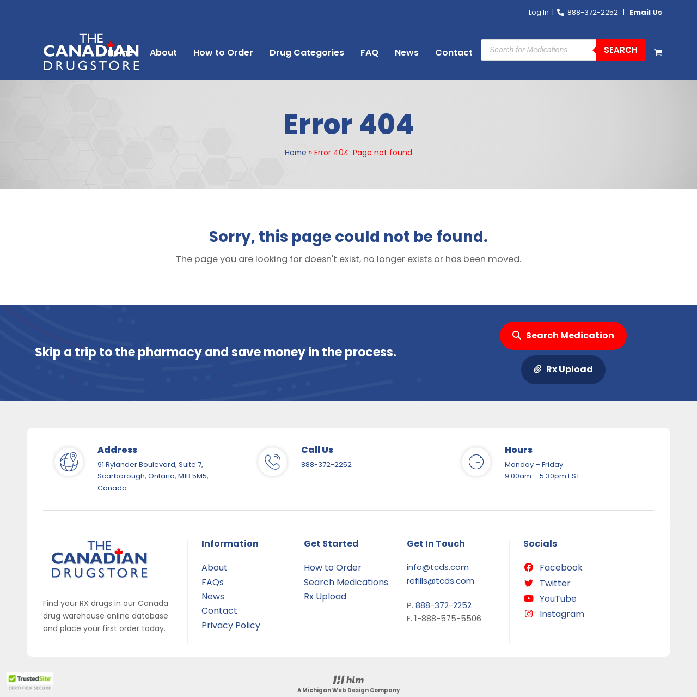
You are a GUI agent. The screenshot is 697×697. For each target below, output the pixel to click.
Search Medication (563, 336)
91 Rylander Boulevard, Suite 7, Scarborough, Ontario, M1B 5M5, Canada (153, 476)
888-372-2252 (592, 12)
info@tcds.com (438, 567)
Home (296, 152)
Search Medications (346, 582)
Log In (539, 12)
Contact (219, 610)
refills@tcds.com (440, 580)
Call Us (317, 450)
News (212, 596)
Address (117, 450)
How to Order (333, 567)
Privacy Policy (230, 625)
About (214, 567)
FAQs (212, 582)
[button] (658, 52)
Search (621, 50)
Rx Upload (563, 369)
